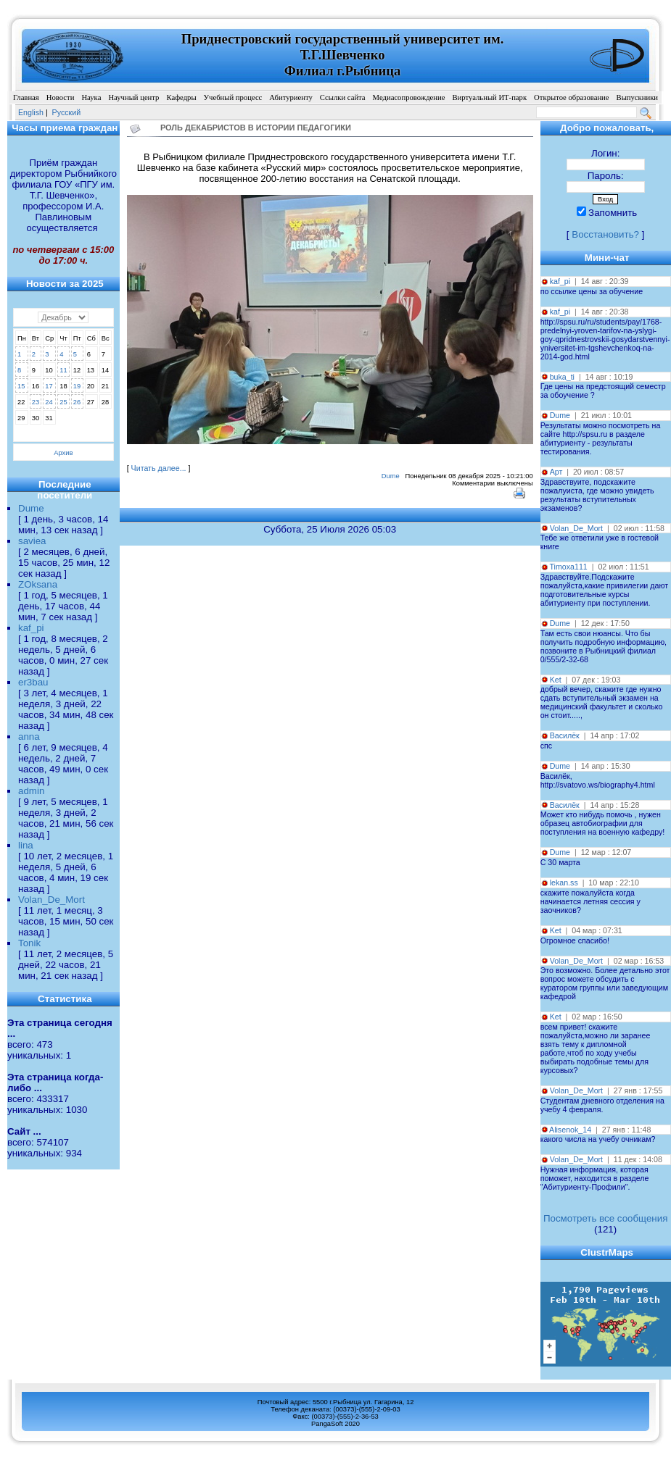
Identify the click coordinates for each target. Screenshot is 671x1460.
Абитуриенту (290, 97)
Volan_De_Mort (51, 899)
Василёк (565, 735)
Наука (91, 97)
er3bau (33, 682)
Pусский (66, 112)
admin (31, 790)
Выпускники (638, 97)
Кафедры (181, 97)
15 (21, 386)
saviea (32, 540)
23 (35, 402)
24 (48, 402)
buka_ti (562, 376)
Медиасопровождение (409, 97)
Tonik (29, 943)
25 (63, 402)
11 (63, 370)
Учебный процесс (233, 97)
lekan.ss (564, 882)
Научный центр (133, 97)
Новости (60, 97)
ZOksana (37, 584)
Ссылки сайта (343, 97)
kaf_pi (31, 627)
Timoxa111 (568, 566)
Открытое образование (571, 97)
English (31, 112)
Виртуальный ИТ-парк (489, 97)
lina (25, 845)
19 (77, 386)
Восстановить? (605, 234)
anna (29, 736)
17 (48, 386)
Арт (556, 471)
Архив (63, 452)
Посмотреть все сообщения (605, 1218)
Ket (555, 679)
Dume (31, 508)
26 (77, 402)
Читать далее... (158, 468)
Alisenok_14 (570, 1129)
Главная (26, 97)
